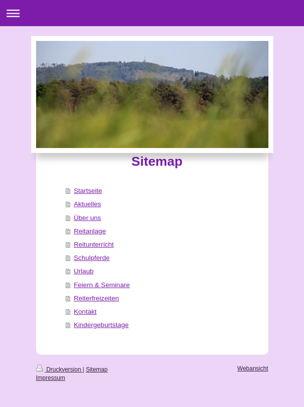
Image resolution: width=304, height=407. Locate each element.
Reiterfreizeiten (96, 298)
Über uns (87, 218)
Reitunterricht (94, 244)
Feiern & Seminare (102, 285)
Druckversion (59, 369)
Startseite (88, 190)
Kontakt (85, 311)
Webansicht (252, 368)
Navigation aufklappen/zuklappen (152, 13)
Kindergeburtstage (101, 325)
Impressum (50, 377)
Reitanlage (90, 231)
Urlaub (83, 271)
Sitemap (97, 369)
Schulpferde (92, 257)
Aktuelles (87, 204)
